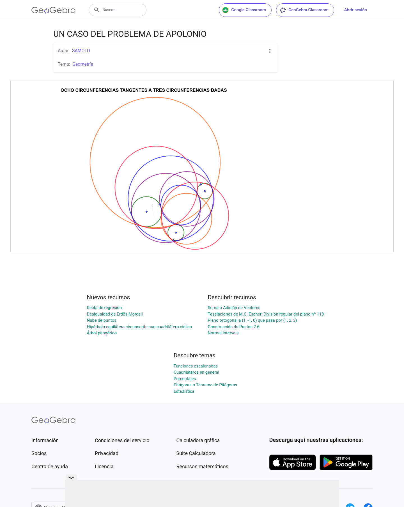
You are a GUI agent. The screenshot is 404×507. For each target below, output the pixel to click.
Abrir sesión (355, 9)
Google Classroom (244, 10)
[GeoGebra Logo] (53, 10)
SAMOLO (81, 50)
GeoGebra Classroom (304, 10)
